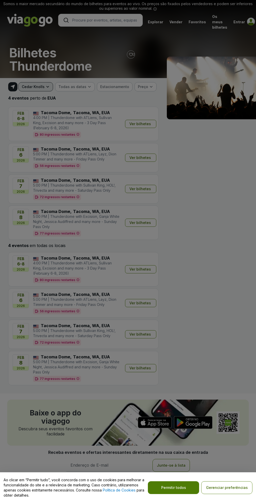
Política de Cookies (119, 490)
